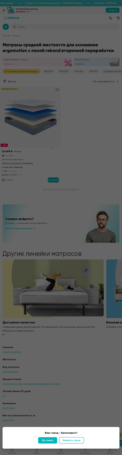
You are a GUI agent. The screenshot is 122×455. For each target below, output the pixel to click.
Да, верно (47, 440)
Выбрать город (71, 440)
